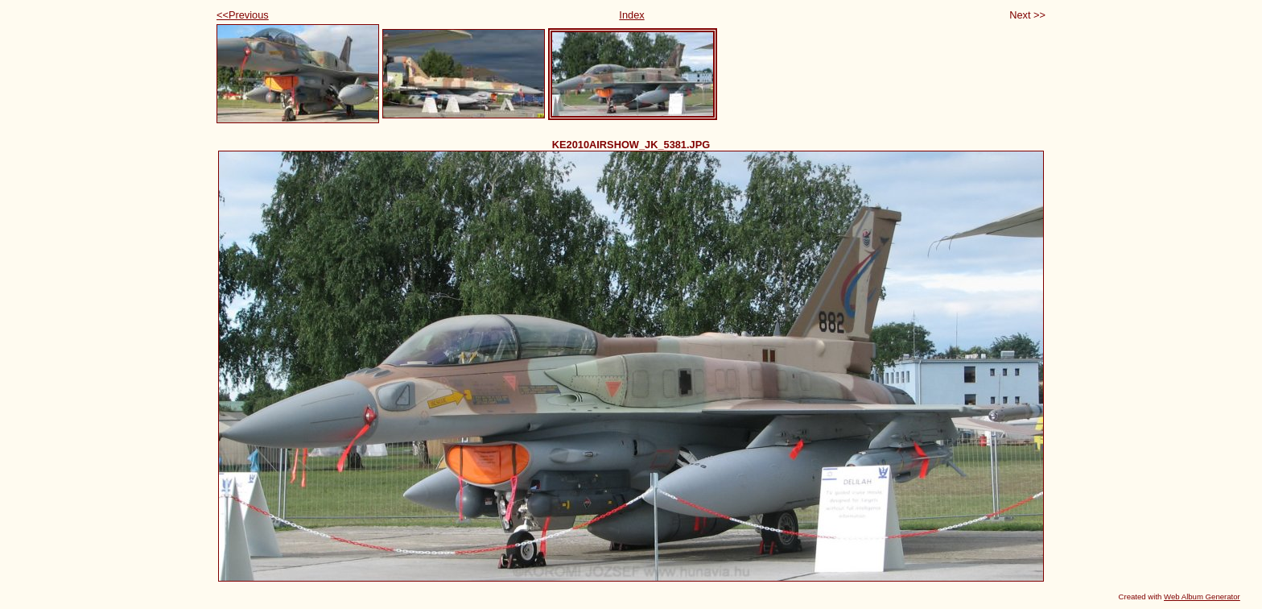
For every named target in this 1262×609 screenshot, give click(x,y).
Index (631, 15)
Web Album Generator (1202, 596)
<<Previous (243, 15)
